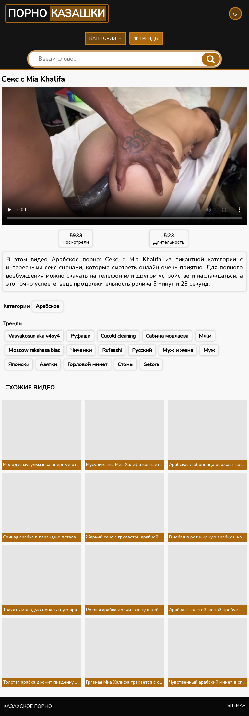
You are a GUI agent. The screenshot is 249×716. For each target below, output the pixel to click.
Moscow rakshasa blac (34, 350)
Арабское (47, 306)
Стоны (125, 364)
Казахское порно (27, 706)
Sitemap (236, 706)
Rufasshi (112, 350)
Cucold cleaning (118, 335)
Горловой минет (87, 364)
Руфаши (80, 335)
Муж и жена (177, 350)
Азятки (48, 364)
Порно (57, 13)
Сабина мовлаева (167, 335)
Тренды (146, 38)
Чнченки (81, 350)
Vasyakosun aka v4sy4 (34, 335)
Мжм (205, 335)
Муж (209, 350)
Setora (151, 364)
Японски (18, 364)
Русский (142, 350)
